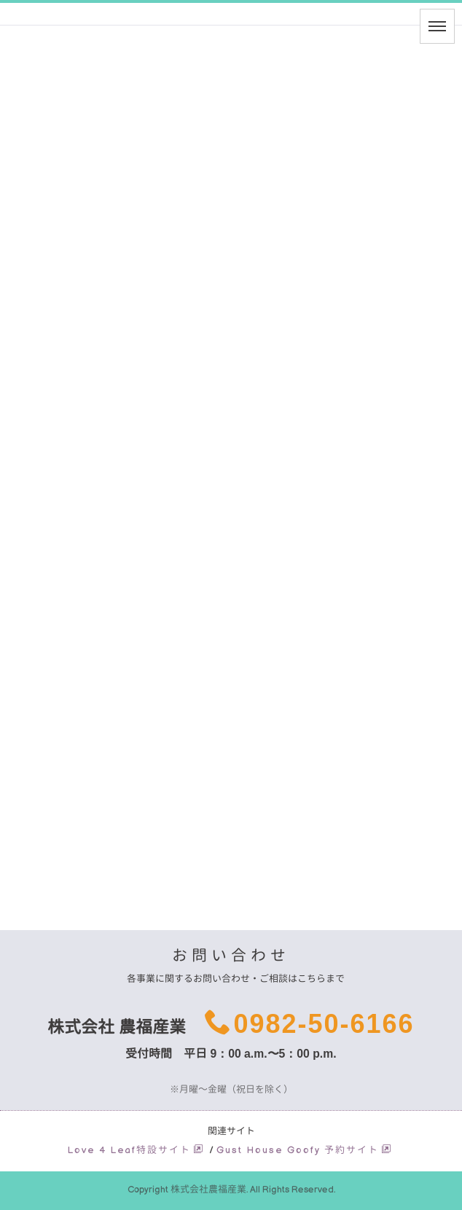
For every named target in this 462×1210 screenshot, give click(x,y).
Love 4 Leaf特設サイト (136, 1150)
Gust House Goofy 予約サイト (304, 1150)
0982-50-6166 (323, 1024)
